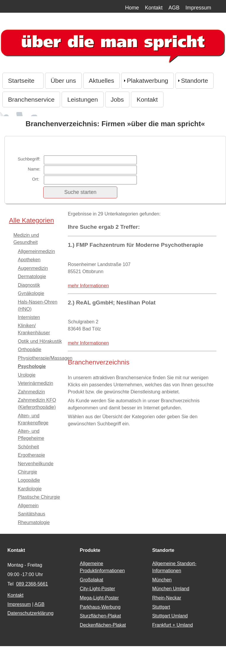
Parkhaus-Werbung (100, 606)
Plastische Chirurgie (39, 497)
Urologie (27, 374)
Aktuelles (101, 80)
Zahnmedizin (31, 391)
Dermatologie (32, 276)
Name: (34, 169)
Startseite (23, 80)
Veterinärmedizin (35, 383)
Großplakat (91, 579)
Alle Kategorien (31, 220)
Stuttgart (161, 606)
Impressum (198, 8)
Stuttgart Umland (170, 615)
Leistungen (82, 99)
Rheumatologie (34, 522)
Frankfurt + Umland (172, 625)
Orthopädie (29, 349)
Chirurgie (27, 471)
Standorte (194, 80)
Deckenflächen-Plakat (103, 625)
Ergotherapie (31, 455)
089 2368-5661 (32, 583)
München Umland (170, 588)
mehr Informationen (88, 285)
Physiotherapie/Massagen (45, 358)
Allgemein (28, 505)
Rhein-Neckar (166, 597)
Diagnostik (29, 285)
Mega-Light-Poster (99, 597)
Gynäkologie (31, 293)
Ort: (36, 179)
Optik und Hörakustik (40, 341)
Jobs (117, 99)
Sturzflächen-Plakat (100, 615)
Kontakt (154, 8)
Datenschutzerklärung (30, 613)
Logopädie (29, 480)
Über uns (63, 80)
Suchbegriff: (29, 159)
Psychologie (32, 366)
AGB (174, 8)
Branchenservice (31, 99)
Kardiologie (29, 488)
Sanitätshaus (31, 513)
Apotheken (29, 259)
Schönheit (28, 446)
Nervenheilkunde (35, 463)
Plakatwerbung (147, 80)
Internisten (29, 317)
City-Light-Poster (97, 588)
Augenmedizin (33, 268)
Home (132, 8)
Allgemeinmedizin (36, 251)
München (162, 579)
